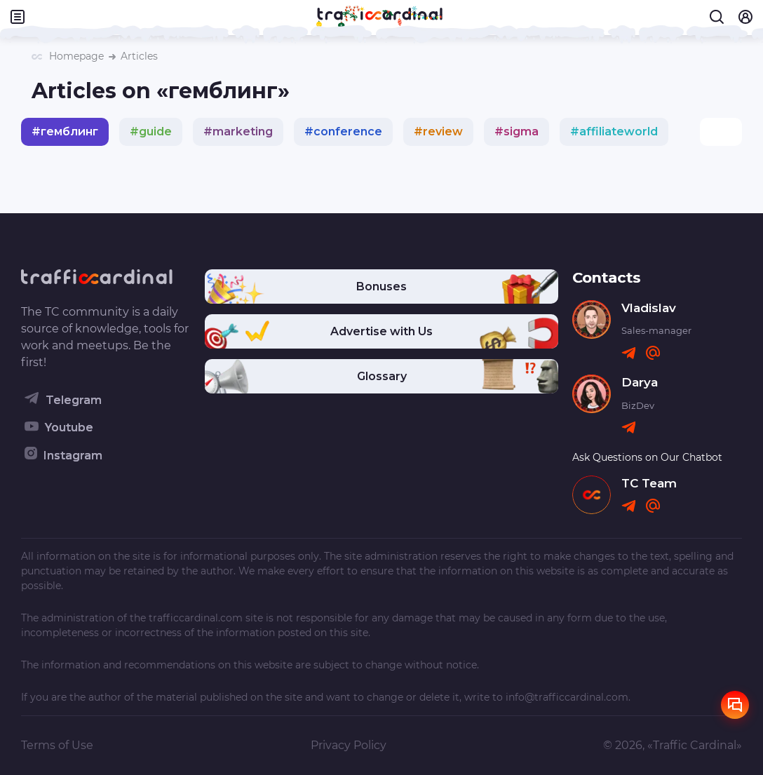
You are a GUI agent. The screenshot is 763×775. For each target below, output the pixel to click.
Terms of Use (57, 745)
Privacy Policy (348, 745)
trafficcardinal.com (196, 618)
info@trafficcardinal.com (567, 697)
